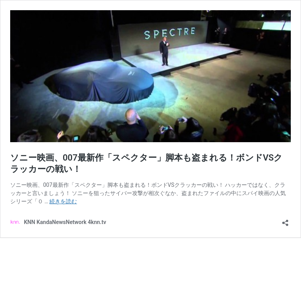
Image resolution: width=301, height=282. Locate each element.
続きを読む (63, 201)
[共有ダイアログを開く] (285, 220)
